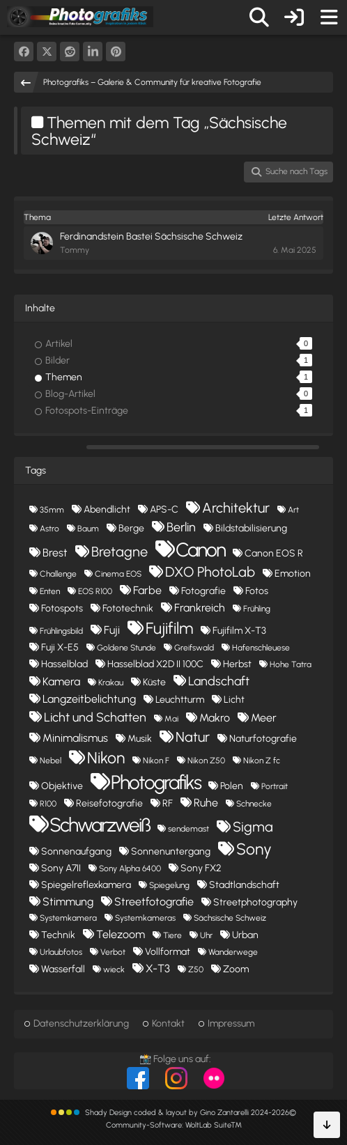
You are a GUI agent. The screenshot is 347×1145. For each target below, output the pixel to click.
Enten (50, 591)
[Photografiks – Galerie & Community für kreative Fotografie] (80, 17)
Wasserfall (63, 969)
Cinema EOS (118, 574)
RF (167, 803)
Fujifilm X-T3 (239, 631)
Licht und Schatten (95, 717)
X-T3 (158, 968)
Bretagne (119, 551)
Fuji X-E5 (60, 647)
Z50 (195, 969)
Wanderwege (233, 952)
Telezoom (120, 934)
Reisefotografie (109, 803)
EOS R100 (95, 591)
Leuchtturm (179, 700)
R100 (48, 804)
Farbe (147, 590)
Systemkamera (68, 918)
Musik (140, 739)
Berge (131, 528)
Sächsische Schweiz (230, 918)
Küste (154, 682)
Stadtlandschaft (244, 885)
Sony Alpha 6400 (130, 868)
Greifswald (194, 648)
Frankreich (199, 607)
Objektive (62, 786)
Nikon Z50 (206, 760)
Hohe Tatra (290, 664)
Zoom (236, 969)
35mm (52, 510)
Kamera (61, 681)
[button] (92, 51)
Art (293, 510)
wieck (114, 969)
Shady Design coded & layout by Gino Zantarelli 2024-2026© (190, 1112)
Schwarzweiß (99, 824)
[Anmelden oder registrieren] (294, 17)
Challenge (58, 574)
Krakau (110, 682)
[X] (46, 51)
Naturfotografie (263, 739)
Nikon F (156, 760)
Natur (193, 737)
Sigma (253, 826)
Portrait (274, 786)
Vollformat (167, 952)
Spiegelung (169, 885)
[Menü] (329, 17)
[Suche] (259, 17)
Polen (231, 786)
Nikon (106, 758)
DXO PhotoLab (210, 571)
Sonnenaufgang (76, 851)
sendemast (188, 829)
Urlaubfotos (61, 952)
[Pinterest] (115, 51)
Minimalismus (75, 738)
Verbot (112, 952)
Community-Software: (174, 1125)
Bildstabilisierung (251, 528)
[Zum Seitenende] (327, 1125)
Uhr (206, 935)
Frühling (256, 609)
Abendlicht (107, 509)
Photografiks (156, 782)
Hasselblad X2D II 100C (155, 664)
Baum (88, 528)
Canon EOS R (274, 553)
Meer (264, 717)
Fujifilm (169, 628)
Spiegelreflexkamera (86, 885)
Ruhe (206, 802)
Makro (214, 717)
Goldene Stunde (126, 648)
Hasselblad (64, 664)
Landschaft (218, 681)
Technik (58, 935)
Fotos (256, 591)
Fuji (112, 630)
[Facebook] (23, 51)
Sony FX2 (201, 868)
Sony (254, 849)
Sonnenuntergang (170, 851)
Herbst (237, 664)
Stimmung (68, 901)
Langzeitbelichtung (89, 699)
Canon (200, 549)
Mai (171, 719)
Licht (234, 700)
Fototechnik (127, 608)
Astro (49, 528)
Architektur (236, 507)
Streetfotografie (154, 901)
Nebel (50, 760)
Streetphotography (255, 902)
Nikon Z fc (261, 760)
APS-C (164, 509)
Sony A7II (61, 868)
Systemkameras (145, 918)
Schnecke (254, 804)
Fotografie (203, 591)
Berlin (181, 527)
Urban (245, 935)
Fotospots (62, 608)
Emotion (293, 573)
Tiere (172, 935)
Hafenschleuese (261, 648)
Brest (55, 552)
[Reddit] (69, 51)
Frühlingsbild (61, 631)
